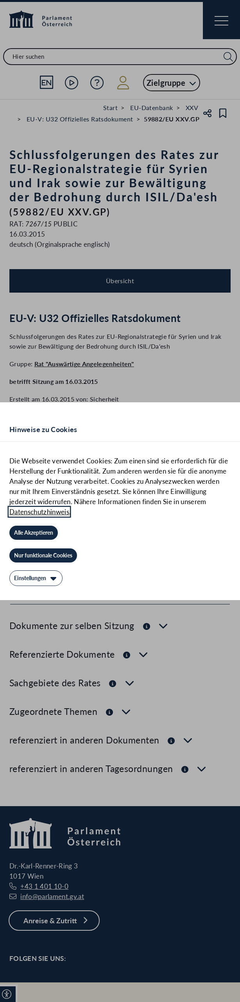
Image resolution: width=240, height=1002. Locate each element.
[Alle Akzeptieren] (33, 533)
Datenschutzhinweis (39, 512)
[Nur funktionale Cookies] (43, 555)
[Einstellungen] (36, 578)
